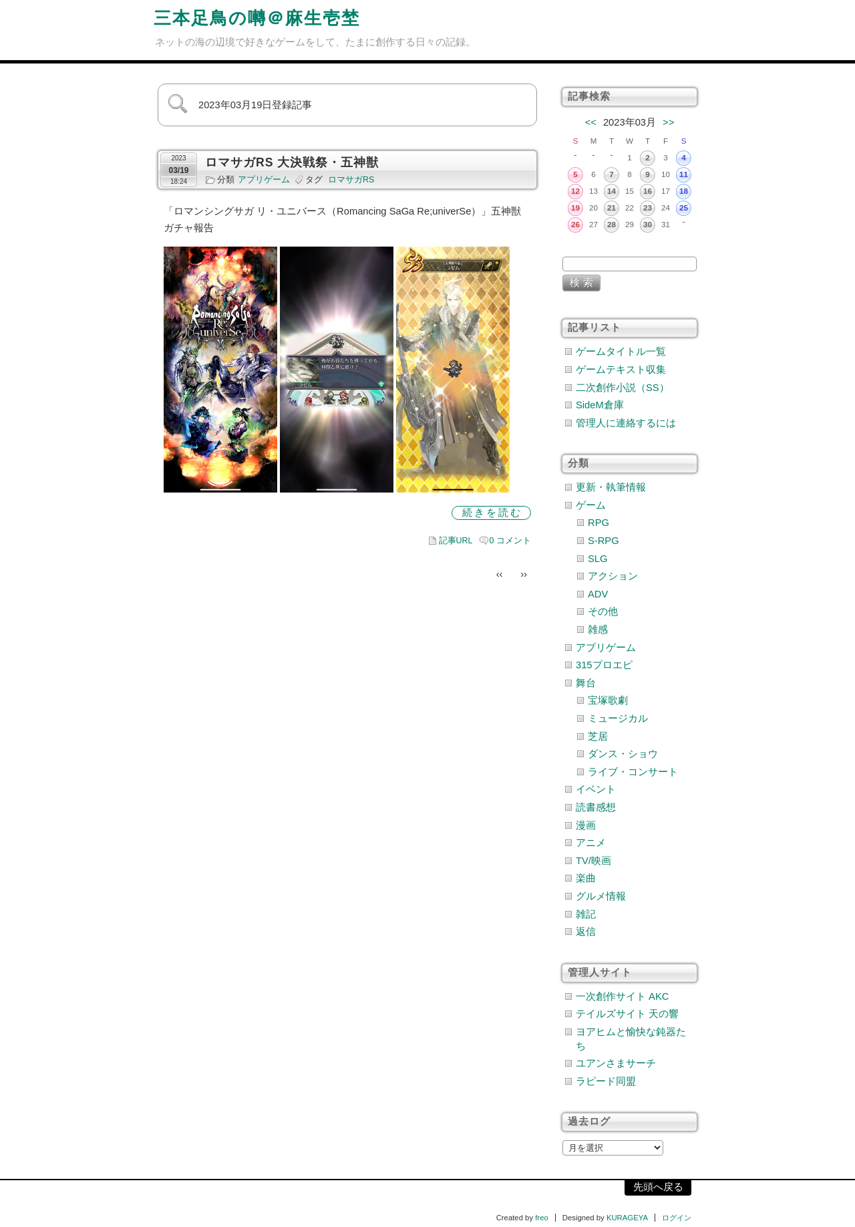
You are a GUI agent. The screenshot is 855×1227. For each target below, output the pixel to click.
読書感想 (596, 807)
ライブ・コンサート (633, 772)
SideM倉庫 (600, 405)
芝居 (598, 736)
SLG (597, 558)
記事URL (456, 540)
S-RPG (603, 540)
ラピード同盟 (606, 1081)
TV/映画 (593, 860)
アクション (613, 576)
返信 (586, 931)
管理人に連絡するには (626, 423)
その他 (603, 611)
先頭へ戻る (658, 1187)
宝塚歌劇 (608, 700)
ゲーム (591, 505)
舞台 (586, 683)
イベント (596, 789)
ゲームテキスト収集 (621, 369)
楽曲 (586, 878)
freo (541, 1218)
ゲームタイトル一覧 (621, 351)
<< (590, 122)
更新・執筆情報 (611, 487)
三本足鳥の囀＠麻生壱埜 (257, 18)
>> (668, 122)
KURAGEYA (627, 1218)
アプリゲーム (264, 179)
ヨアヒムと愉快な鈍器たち (631, 1039)
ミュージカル (618, 718)
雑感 (598, 629)
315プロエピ (604, 665)
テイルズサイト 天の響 (627, 1013)
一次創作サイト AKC (622, 996)
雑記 (586, 914)
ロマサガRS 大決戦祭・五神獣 (292, 162)
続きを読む (492, 512)
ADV (598, 594)
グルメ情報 (601, 896)
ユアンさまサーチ (616, 1063)
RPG (598, 522)
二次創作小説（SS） (622, 387)
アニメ (591, 842)
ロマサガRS (351, 179)
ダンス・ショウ (623, 753)
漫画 (586, 825)
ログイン (676, 1218)
